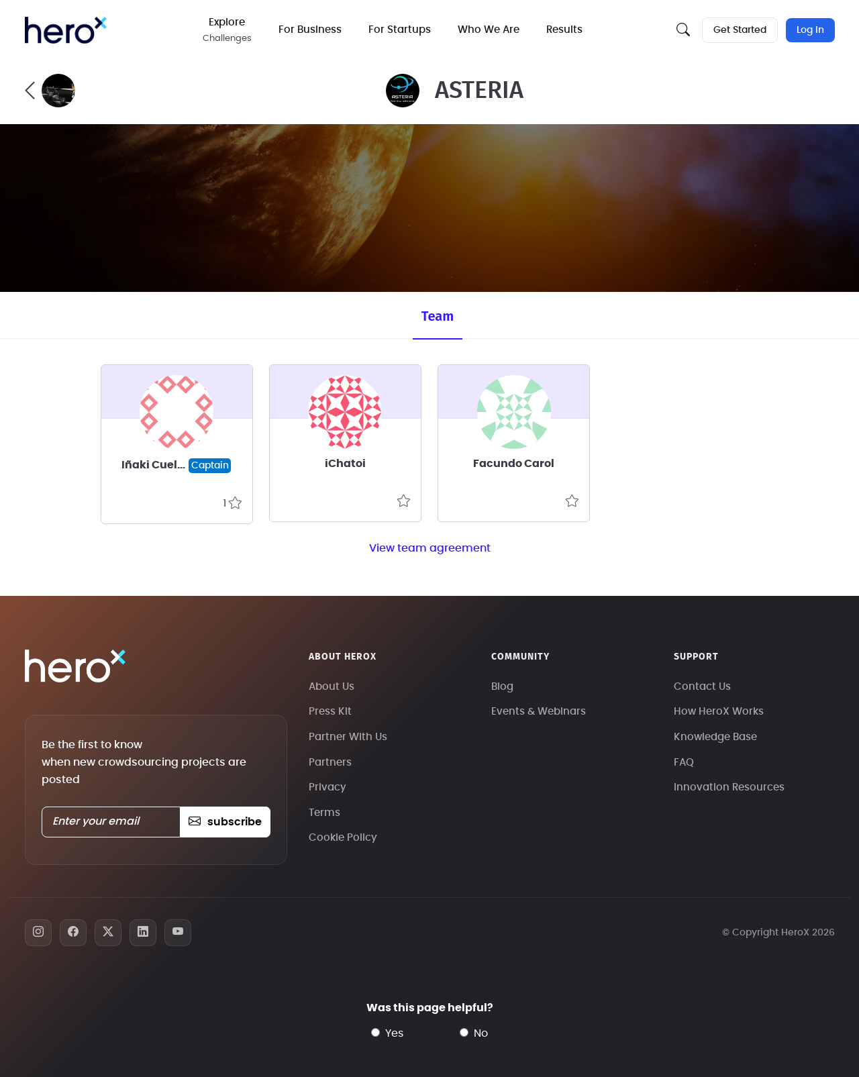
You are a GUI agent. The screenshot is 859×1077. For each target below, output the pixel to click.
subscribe (225, 822)
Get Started (739, 30)
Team (437, 316)
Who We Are (488, 30)
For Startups (399, 30)
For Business (310, 30)
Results (564, 30)
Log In (810, 30)
